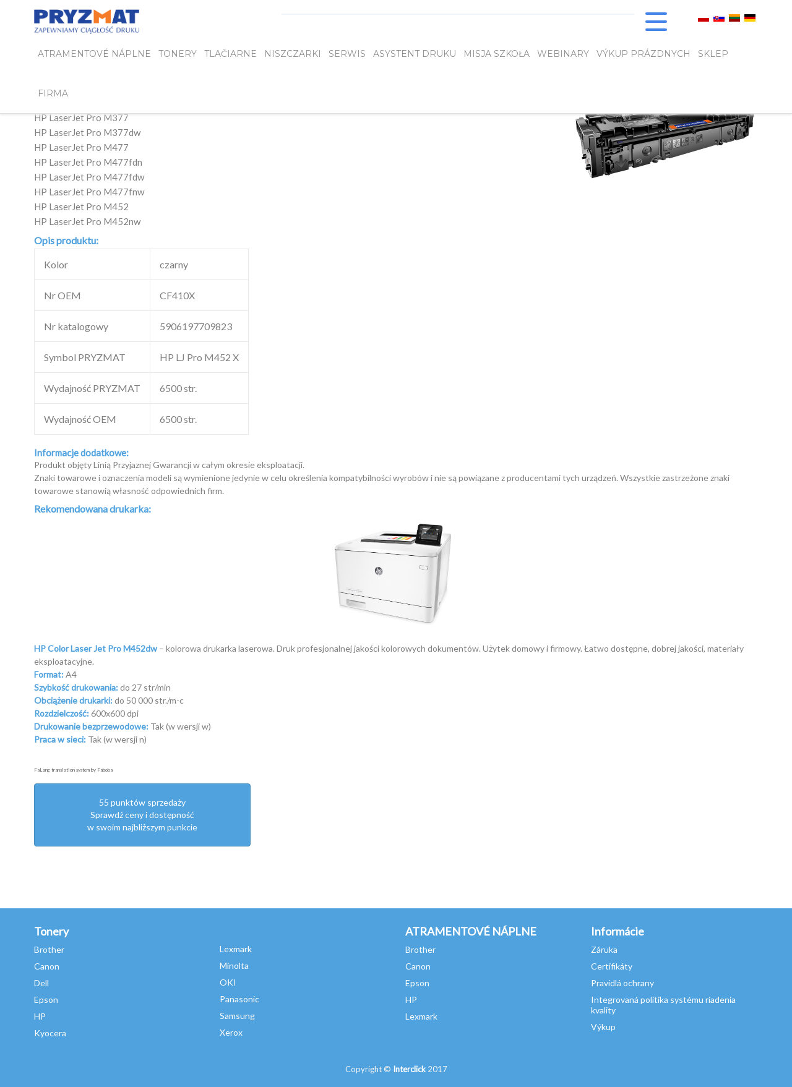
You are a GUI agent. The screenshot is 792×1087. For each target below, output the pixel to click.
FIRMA (53, 93)
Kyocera (50, 1033)
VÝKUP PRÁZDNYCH (643, 53)
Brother (49, 949)
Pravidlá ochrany (622, 983)
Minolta (234, 965)
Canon (46, 966)
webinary (563, 53)
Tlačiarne (230, 53)
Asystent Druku (414, 53)
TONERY (177, 53)
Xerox (231, 1032)
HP (40, 1016)
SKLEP (713, 53)
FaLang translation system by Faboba (73, 770)
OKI (228, 982)
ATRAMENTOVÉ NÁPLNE (94, 53)
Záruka (604, 949)
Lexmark (236, 949)
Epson (46, 999)
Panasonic (239, 999)
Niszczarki (292, 53)
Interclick (409, 1069)
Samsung (237, 1015)
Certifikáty (611, 966)
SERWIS (347, 53)
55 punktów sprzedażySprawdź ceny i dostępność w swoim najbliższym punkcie (142, 814)
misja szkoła (496, 53)
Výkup (603, 1026)
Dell (41, 983)
